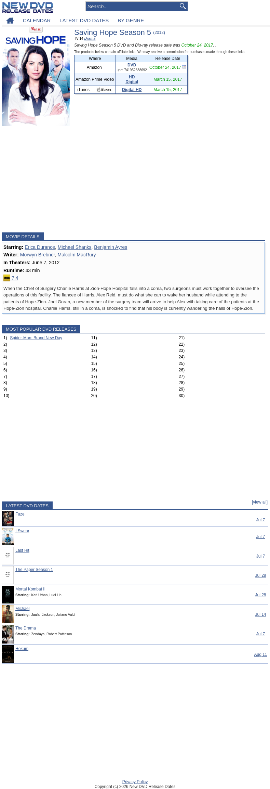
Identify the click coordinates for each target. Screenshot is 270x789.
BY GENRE (131, 20)
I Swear (22, 531)
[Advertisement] (133, 179)
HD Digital (131, 79)
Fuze (20, 514)
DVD (131, 65)
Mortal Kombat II (30, 589)
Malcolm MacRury (76, 254)
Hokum (21, 648)
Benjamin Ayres (110, 247)
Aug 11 (260, 654)
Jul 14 (260, 614)
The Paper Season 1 (34, 569)
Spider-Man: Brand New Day (36, 337)
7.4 (10, 278)
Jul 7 (260, 520)
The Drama (25, 628)
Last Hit (22, 550)
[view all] (260, 502)
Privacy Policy (135, 781)
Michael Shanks (75, 247)
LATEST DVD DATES (84, 20)
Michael (22, 608)
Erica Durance (40, 247)
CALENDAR (37, 20)
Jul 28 (260, 575)
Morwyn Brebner (37, 254)
